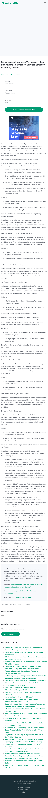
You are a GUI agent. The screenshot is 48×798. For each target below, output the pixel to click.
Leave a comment (10, 634)
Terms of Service (23, 787)
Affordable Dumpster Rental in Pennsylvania (22, 669)
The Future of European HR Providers (19, 690)
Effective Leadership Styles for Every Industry (22, 754)
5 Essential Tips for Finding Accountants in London (24, 728)
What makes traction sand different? (19, 697)
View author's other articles (24, 110)
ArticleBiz (9, 3)
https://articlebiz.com (23, 597)
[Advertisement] (24, 32)
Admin (24, 792)
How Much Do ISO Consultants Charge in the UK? (23, 666)
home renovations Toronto (15, 685)
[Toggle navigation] (44, 3)
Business (4, 75)
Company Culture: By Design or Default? (20, 688)
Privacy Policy (23, 790)
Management (15, 75)
